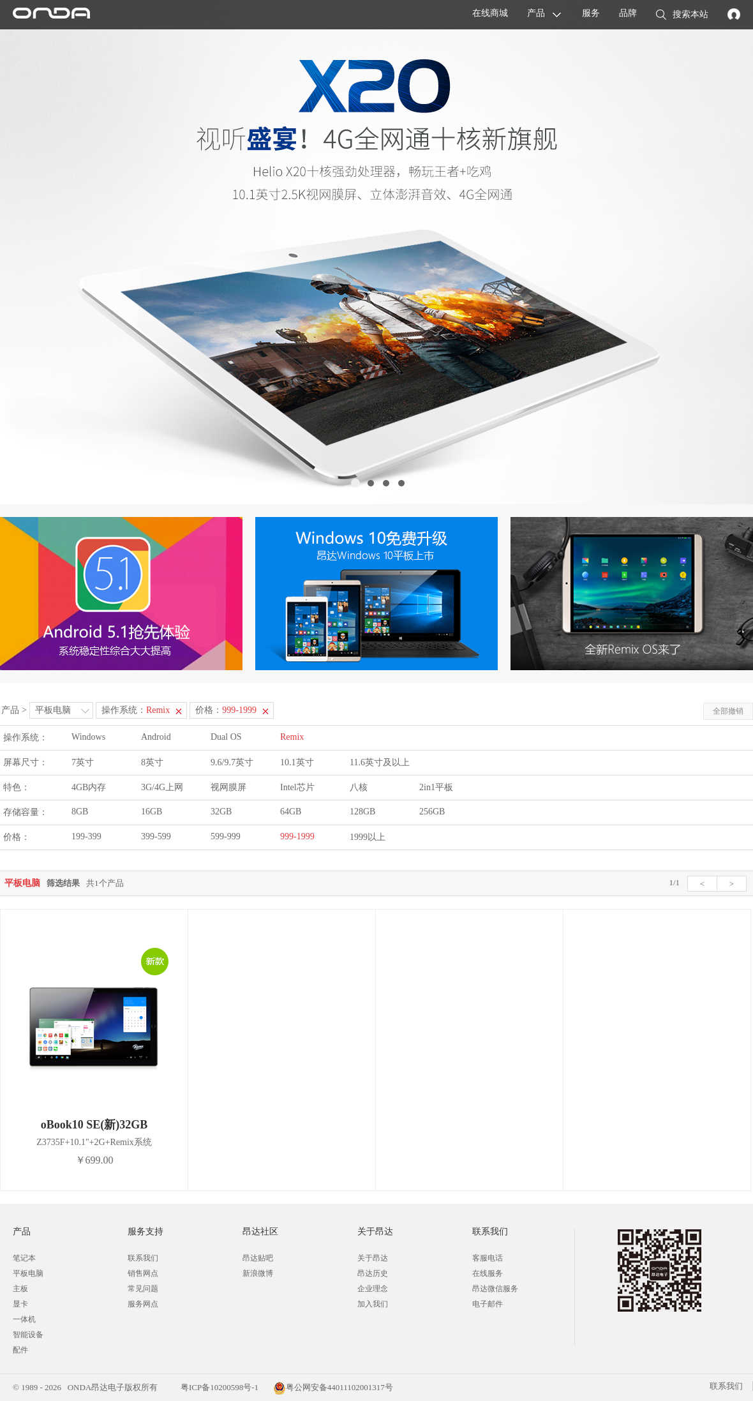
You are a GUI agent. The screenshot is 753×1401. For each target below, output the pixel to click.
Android (156, 737)
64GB (290, 811)
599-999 (226, 836)
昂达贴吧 (257, 1258)
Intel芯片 (297, 787)
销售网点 (143, 1273)
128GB (362, 811)
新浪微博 (257, 1273)
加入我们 (372, 1304)
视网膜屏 (228, 787)
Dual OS (226, 737)
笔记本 (24, 1258)
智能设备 (28, 1334)
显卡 (20, 1304)
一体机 (24, 1319)
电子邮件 (487, 1304)
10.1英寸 (297, 762)
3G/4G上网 (162, 787)
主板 (20, 1288)
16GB (151, 811)
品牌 (628, 13)
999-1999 (297, 836)
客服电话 (487, 1258)
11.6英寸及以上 (380, 762)
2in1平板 (436, 787)
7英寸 (82, 762)
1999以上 (367, 837)
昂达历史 (372, 1273)
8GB (79, 811)
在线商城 (490, 13)
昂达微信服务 (495, 1288)
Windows (88, 737)
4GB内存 (88, 787)
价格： (226, 710)
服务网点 (143, 1304)
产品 (536, 13)
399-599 (156, 836)
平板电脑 (53, 710)
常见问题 (143, 1288)
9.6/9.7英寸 (232, 762)
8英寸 (152, 762)
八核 (359, 787)
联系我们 (143, 1258)
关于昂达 (372, 1258)
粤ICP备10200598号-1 (218, 1387)
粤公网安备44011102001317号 (333, 1387)
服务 (591, 13)
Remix (292, 737)
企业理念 (372, 1288)
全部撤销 (728, 711)
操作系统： (135, 710)
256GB (432, 811)
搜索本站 (682, 15)
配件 (20, 1349)
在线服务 (487, 1273)
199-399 (86, 836)
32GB (221, 811)
